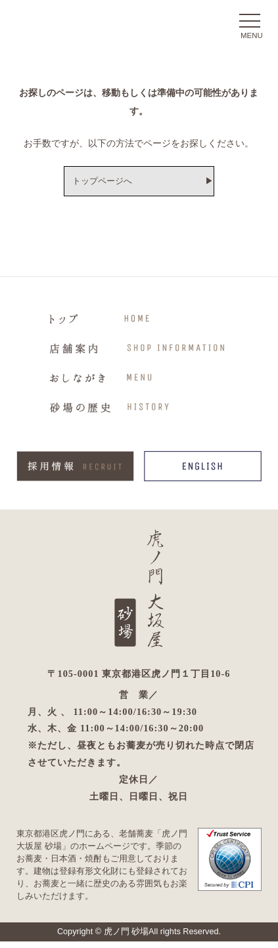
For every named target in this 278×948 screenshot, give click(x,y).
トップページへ (96, 182)
